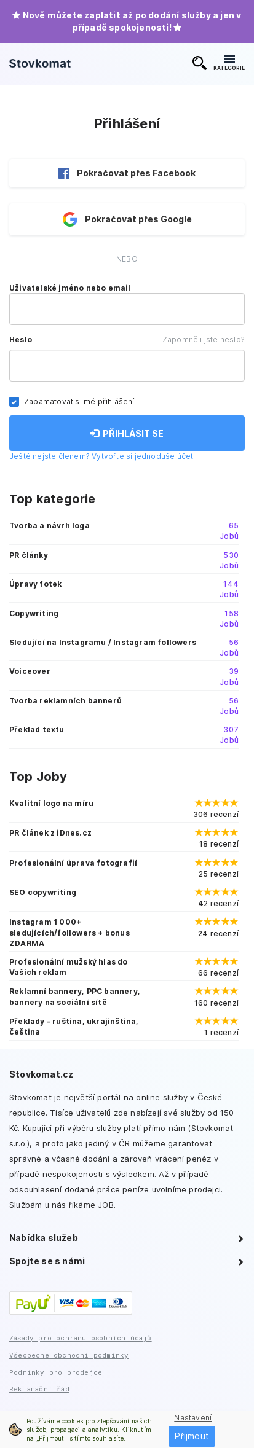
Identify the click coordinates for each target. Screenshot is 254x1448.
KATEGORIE (229, 63)
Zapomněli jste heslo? (203, 339)
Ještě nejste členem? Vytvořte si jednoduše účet (101, 456)
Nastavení (193, 1417)
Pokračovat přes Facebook (127, 173)
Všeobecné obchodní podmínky (69, 1355)
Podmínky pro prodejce (55, 1372)
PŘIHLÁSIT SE (127, 433)
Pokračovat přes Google (127, 219)
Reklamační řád (39, 1388)
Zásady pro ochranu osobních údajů (80, 1337)
